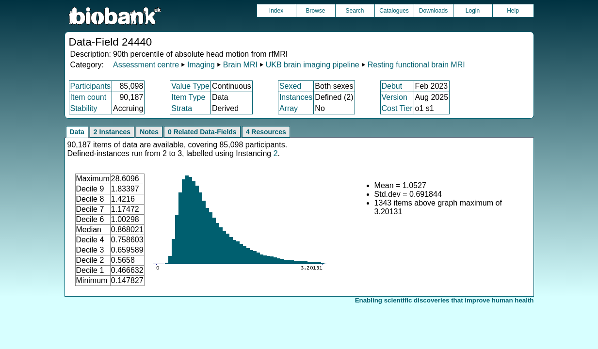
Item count (88, 97)
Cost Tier (397, 108)
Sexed (290, 86)
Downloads (433, 10)
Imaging (201, 65)
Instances (295, 97)
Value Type (190, 86)
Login (473, 10)
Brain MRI (240, 65)
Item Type (188, 97)
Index (276, 10)
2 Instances (112, 132)
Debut (392, 86)
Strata (181, 108)
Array (288, 108)
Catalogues (394, 10)
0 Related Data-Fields (202, 132)
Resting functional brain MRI (416, 65)
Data (77, 132)
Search (354, 10)
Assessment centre (146, 65)
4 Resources (266, 132)
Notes (149, 132)
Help (513, 10)
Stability (83, 108)
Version (394, 97)
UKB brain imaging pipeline (312, 65)
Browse (315, 10)
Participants (90, 86)
